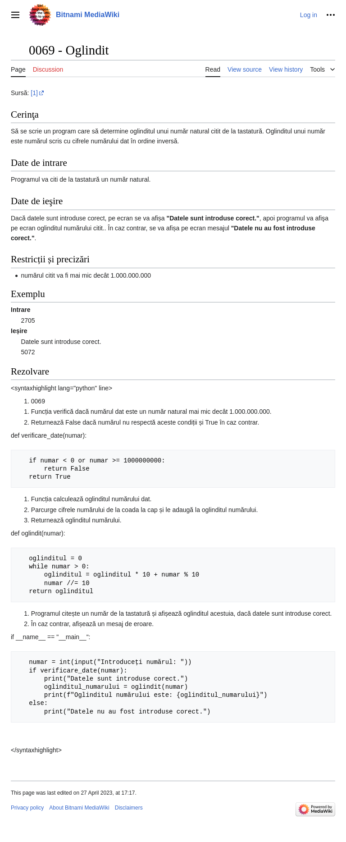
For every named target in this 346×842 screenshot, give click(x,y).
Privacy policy (27, 808)
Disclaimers (129, 808)
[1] (34, 92)
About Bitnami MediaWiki (79, 808)
